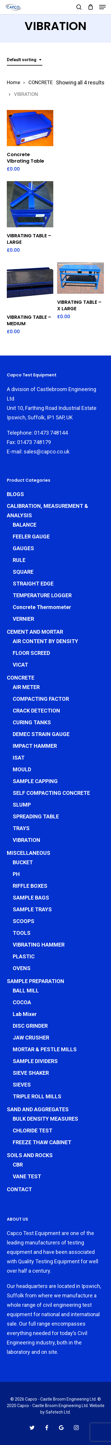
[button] (102, 7)
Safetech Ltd (58, 1412)
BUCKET (23, 862)
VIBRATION (26, 840)
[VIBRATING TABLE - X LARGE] (80, 278)
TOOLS (21, 933)
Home (13, 82)
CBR (18, 1165)
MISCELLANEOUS (28, 853)
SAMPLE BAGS (31, 898)
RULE (19, 560)
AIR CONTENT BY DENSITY (45, 641)
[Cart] (90, 7)
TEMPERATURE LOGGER (42, 595)
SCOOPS (23, 921)
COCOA (22, 1002)
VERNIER (23, 619)
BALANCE (24, 525)
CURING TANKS (32, 722)
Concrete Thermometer (42, 607)
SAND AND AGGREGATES (38, 1109)
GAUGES (23, 548)
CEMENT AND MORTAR (35, 632)
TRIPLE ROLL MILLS (37, 1096)
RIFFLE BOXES (30, 886)
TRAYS (21, 828)
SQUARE (23, 572)
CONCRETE (40, 82)
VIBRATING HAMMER (39, 945)
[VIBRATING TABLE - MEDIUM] (30, 285)
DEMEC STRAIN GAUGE (41, 734)
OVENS (21, 968)
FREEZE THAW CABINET (42, 1142)
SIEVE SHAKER (31, 1073)
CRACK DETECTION (36, 711)
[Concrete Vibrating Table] (30, 128)
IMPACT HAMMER (35, 746)
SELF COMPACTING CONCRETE (51, 793)
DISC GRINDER (30, 1026)
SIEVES (22, 1085)
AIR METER (26, 687)
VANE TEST (27, 1176)
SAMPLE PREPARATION (35, 981)
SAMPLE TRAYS (32, 909)
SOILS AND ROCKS (30, 1155)
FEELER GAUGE (31, 536)
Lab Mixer (25, 1014)
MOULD (22, 769)
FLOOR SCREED (31, 653)
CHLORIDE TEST (32, 1130)
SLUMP (22, 805)
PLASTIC (24, 956)
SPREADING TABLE (36, 816)
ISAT (19, 758)
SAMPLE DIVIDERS (35, 1061)
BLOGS (15, 494)
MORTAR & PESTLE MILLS (45, 1049)
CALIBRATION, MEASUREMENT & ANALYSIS (47, 510)
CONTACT (19, 1189)
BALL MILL (26, 990)
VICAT (20, 665)
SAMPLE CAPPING (35, 781)
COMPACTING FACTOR (41, 699)
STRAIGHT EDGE (33, 583)
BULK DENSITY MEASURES (45, 1119)
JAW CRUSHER (31, 1037)
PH (16, 874)
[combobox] (24, 59)
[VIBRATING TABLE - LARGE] (30, 204)
